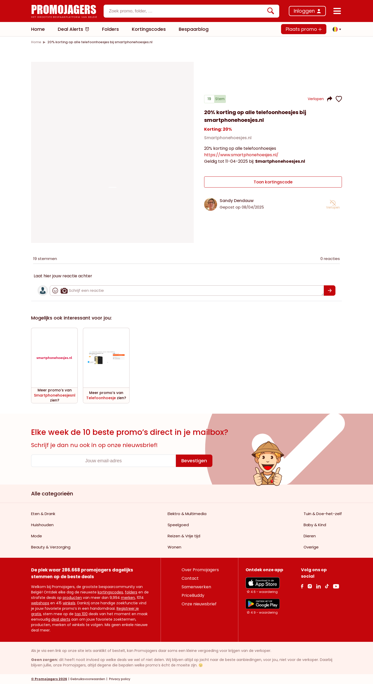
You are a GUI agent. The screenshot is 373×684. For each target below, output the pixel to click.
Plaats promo (304, 29)
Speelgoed (178, 524)
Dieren (310, 536)
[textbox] (187, 11)
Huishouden (42, 524)
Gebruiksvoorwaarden (87, 679)
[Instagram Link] (309, 586)
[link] (36, 42)
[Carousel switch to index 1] (112, 187)
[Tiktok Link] (327, 586)
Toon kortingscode (273, 182)
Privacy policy (119, 679)
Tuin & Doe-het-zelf (323, 513)
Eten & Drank (43, 513)
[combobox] (191, 11)
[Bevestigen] (329, 290)
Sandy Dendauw (237, 201)
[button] (335, 29)
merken (128, 597)
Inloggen (304, 11)
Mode (36, 536)
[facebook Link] (302, 586)
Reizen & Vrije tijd (184, 536)
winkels (69, 603)
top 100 (81, 613)
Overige (311, 547)
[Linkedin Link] (318, 586)
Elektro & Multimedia (187, 513)
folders (131, 592)
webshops (40, 603)
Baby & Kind (315, 524)
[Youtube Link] (336, 586)
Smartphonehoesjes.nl (228, 138)
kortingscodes (110, 592)
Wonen (174, 547)
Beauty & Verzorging (50, 547)
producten (72, 597)
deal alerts (60, 619)
